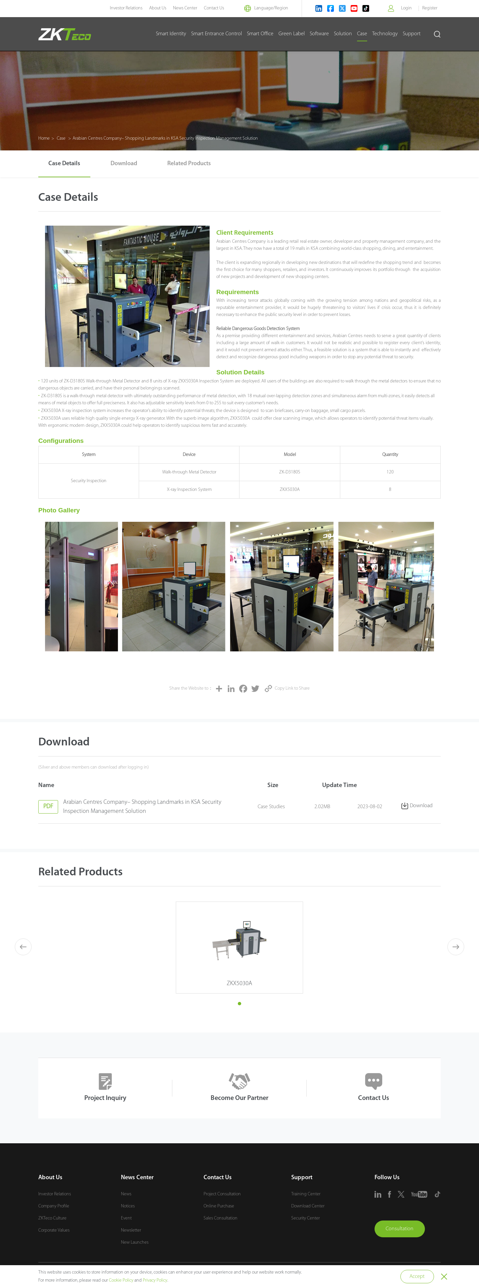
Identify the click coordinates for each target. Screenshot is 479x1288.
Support (412, 34)
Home (44, 138)
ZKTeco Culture (52, 1218)
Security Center (305, 1218)
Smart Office (260, 34)
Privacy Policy (155, 1280)
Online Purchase (219, 1206)
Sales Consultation (220, 1218)
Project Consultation (222, 1194)
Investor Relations (126, 8)
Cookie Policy (121, 1280)
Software (319, 34)
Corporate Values (54, 1230)
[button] (239, 1003)
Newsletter (131, 1230)
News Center (185, 8)
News (126, 1194)
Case (362, 34)
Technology (385, 34)
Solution (343, 34)
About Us (157, 8)
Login (406, 8)
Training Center (305, 1194)
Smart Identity (171, 34)
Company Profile (53, 1206)
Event (126, 1218)
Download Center (307, 1206)
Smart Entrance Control (216, 34)
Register (429, 8)
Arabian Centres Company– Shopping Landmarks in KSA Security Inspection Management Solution (165, 138)
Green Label (291, 34)
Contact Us (214, 8)
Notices (128, 1206)
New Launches (134, 1242)
